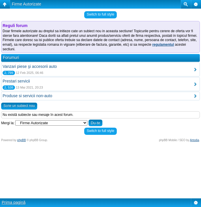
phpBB (21, 140)
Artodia (194, 140)
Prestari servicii (16, 81)
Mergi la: (7, 123)
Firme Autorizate (26, 4)
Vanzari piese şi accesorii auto (30, 66)
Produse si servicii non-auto (27, 95)
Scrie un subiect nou (19, 106)
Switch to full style (100, 14)
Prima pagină (14, 202)
